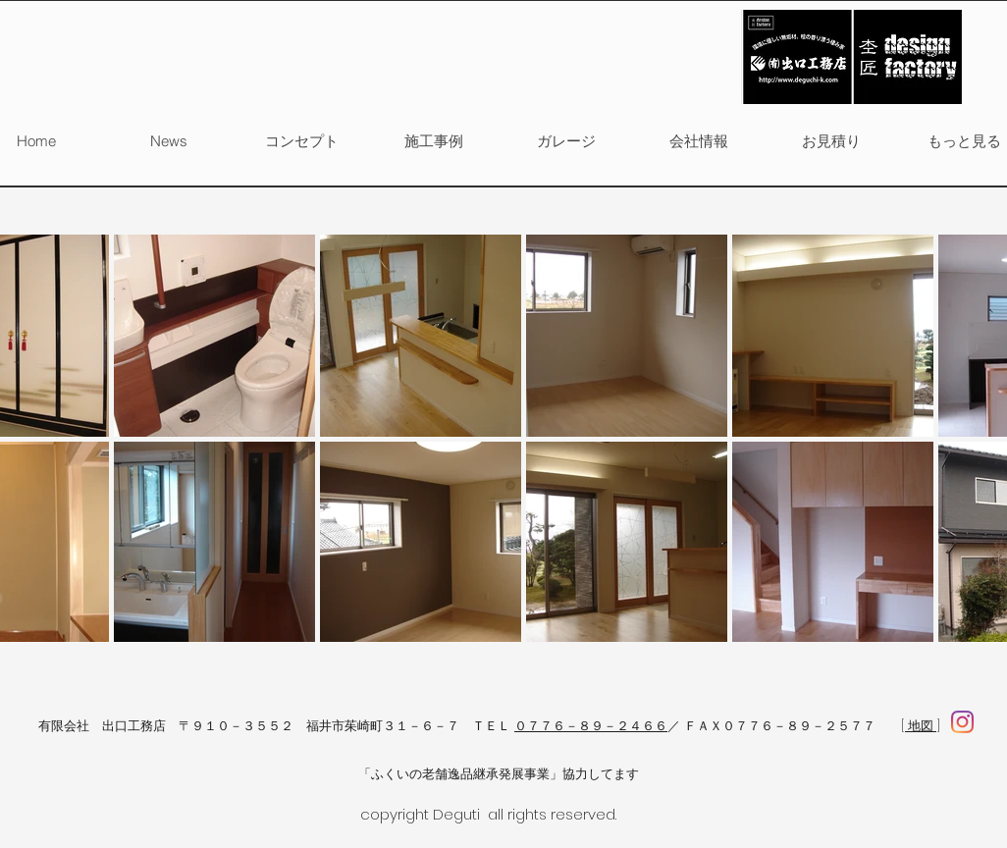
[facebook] (962, 722)
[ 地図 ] (920, 725)
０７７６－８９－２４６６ (590, 725)
